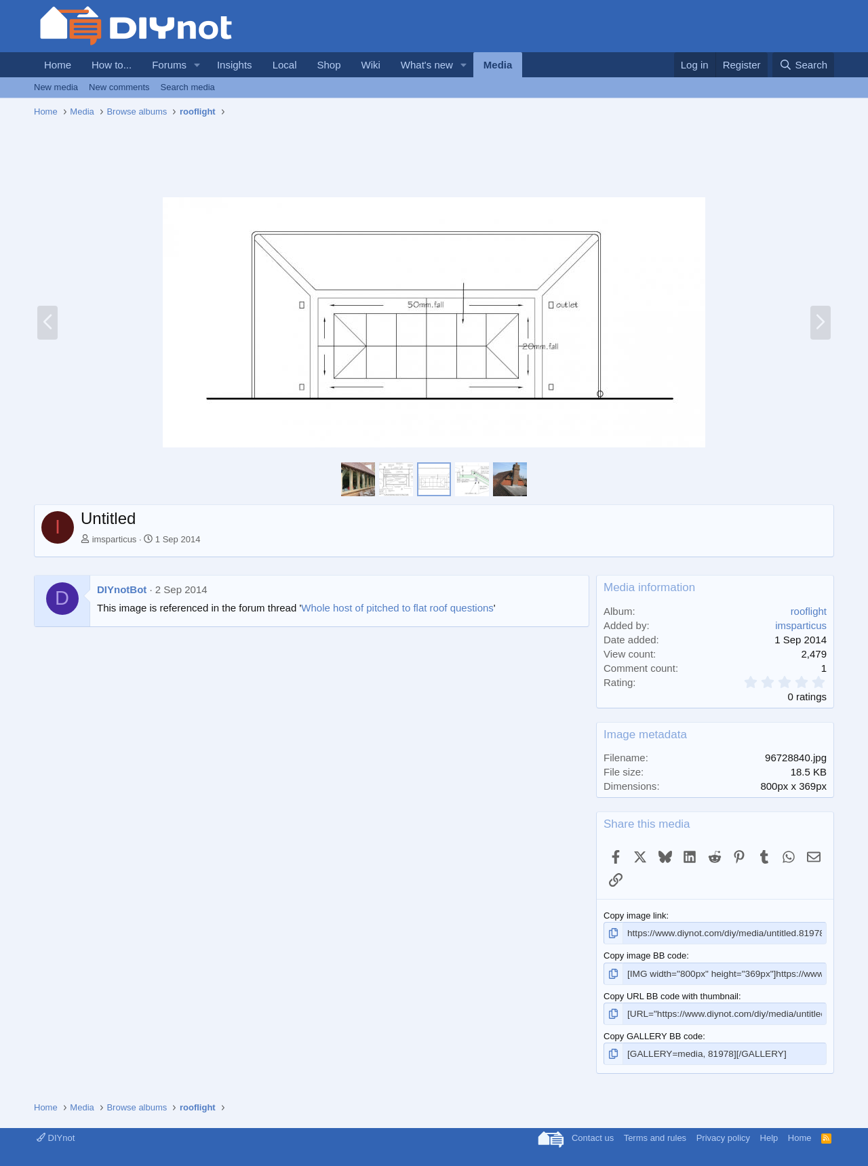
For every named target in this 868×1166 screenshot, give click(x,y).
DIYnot (56, 1135)
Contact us (593, 1135)
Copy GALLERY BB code (653, 1034)
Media (498, 65)
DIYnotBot (121, 589)
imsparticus (114, 539)
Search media (188, 87)
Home (57, 65)
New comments (119, 87)
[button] (197, 64)
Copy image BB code (645, 955)
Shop (328, 65)
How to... (112, 65)
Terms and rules (655, 1135)
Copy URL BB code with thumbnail (671, 995)
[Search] (803, 64)
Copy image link (635, 915)
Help (769, 1135)
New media (56, 87)
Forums (169, 65)
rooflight (809, 611)
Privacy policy (723, 1135)
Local (285, 65)
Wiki (370, 65)
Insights (234, 65)
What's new (427, 65)
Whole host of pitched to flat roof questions (397, 608)
